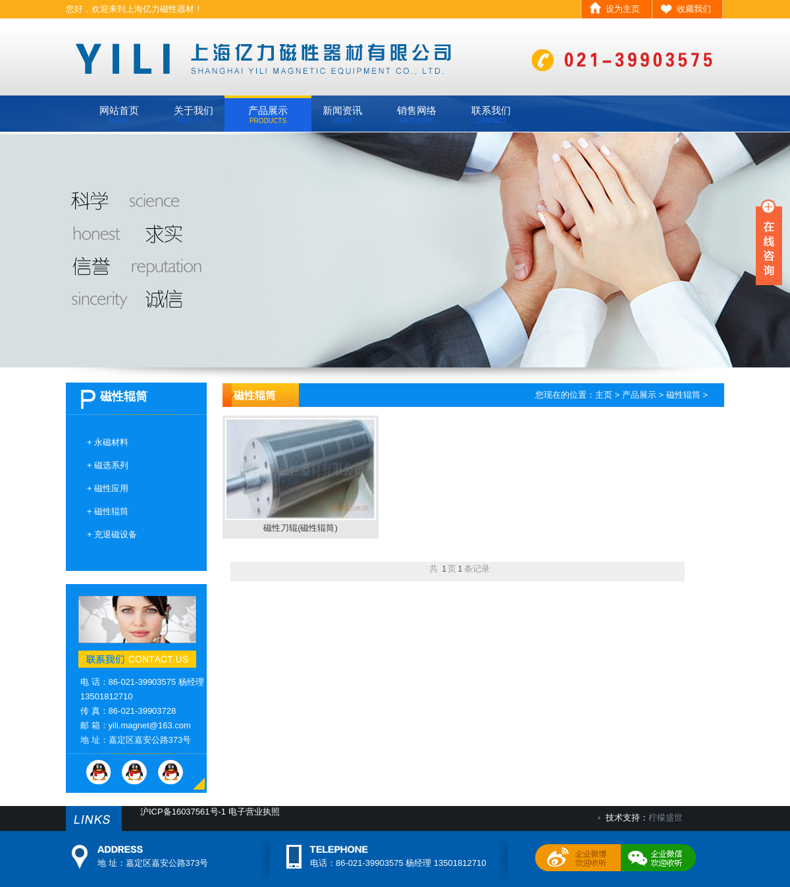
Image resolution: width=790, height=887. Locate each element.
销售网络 (416, 114)
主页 (603, 395)
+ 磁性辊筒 (107, 511)
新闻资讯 (342, 114)
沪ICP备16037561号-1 (183, 812)
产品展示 (268, 114)
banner (395, 249)
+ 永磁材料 (107, 442)
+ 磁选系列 (107, 465)
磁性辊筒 (683, 395)
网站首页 (119, 114)
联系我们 (491, 114)
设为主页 (623, 9)
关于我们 (193, 114)
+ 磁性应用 (107, 488)
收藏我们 (694, 9)
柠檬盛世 (665, 817)
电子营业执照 (254, 812)
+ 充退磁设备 (112, 534)
